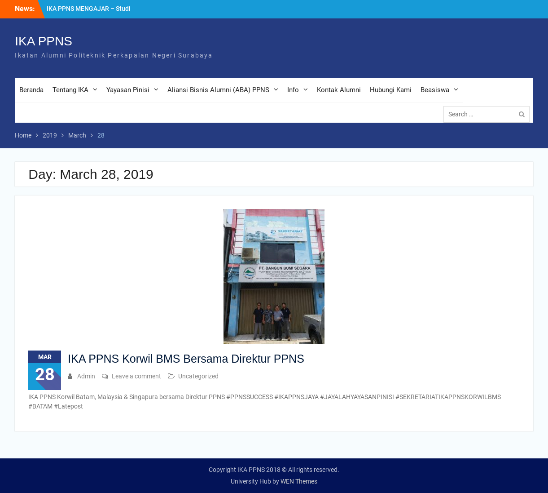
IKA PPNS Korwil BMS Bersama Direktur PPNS (186, 358)
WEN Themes (299, 481)
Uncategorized (198, 376)
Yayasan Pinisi (127, 90)
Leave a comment (136, 376)
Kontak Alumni (339, 90)
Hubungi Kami (391, 90)
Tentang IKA (70, 90)
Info (293, 90)
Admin (86, 376)
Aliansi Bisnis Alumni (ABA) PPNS (218, 90)
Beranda (31, 90)
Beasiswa (435, 90)
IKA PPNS (43, 41)
